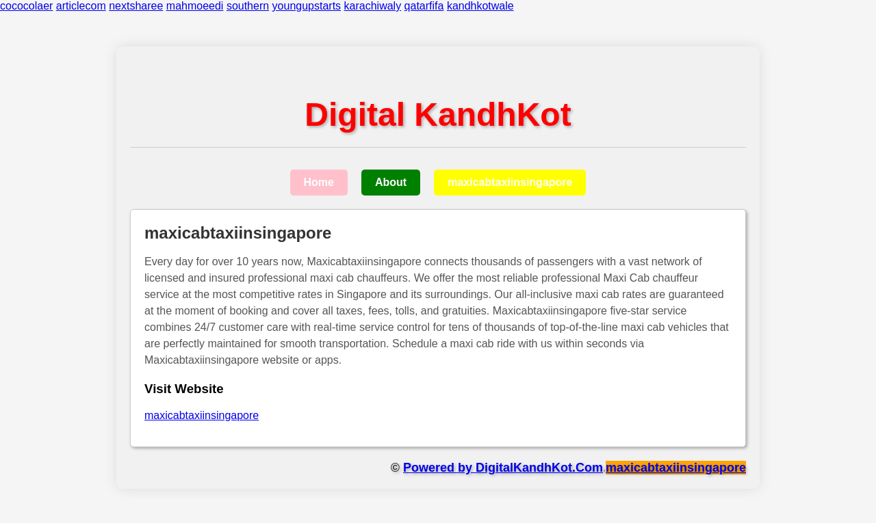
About (391, 182)
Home (319, 182)
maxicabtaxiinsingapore (510, 182)
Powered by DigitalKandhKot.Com (503, 467)
